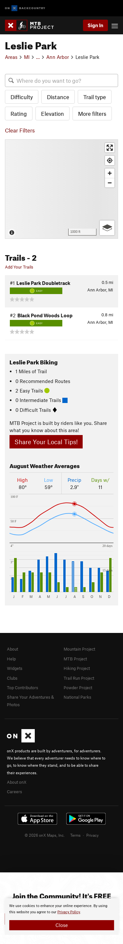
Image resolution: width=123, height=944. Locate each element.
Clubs (12, 678)
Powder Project (78, 687)
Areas (11, 57)
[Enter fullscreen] (109, 147)
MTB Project (75, 658)
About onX (17, 782)
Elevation (52, 113)
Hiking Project (77, 668)
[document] (61, 916)
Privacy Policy (68, 912)
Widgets (14, 668)
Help (11, 658)
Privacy (92, 835)
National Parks (77, 697)
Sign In (95, 25)
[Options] (107, 227)
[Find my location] (109, 160)
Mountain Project (79, 649)
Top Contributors (22, 687)
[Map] (61, 189)
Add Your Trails (19, 267)
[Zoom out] (109, 182)
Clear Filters (20, 130)
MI (27, 57)
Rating (18, 113)
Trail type (94, 97)
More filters (92, 113)
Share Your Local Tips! (46, 442)
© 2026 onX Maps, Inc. (45, 835)
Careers (14, 791)
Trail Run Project (79, 678)
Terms (75, 835)
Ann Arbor (57, 57)
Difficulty (21, 97)
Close (61, 925)
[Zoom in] (109, 173)
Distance (58, 97)
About (12, 649)
